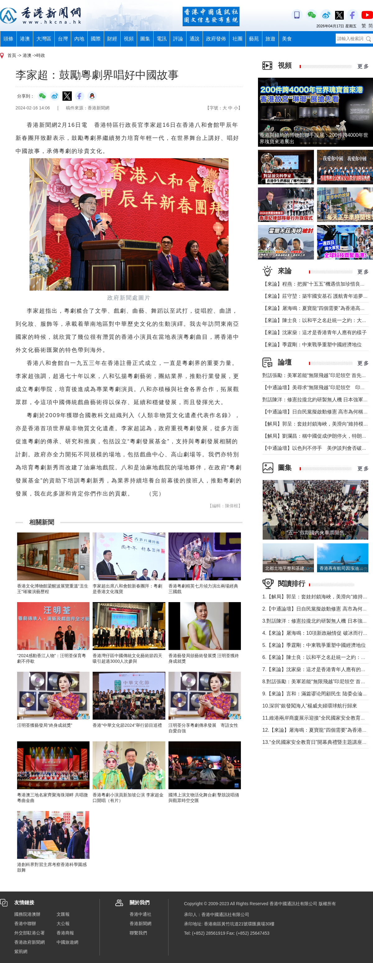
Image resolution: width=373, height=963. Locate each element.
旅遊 (270, 38)
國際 (96, 38)
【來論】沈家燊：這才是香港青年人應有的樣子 (314, 332)
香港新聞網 (140, 923)
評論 (178, 38)
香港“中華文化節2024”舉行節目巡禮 (127, 725)
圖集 (145, 38)
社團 (237, 38)
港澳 (25, 38)
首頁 (11, 55)
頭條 (8, 38)
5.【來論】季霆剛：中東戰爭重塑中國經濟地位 (314, 645)
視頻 (129, 38)
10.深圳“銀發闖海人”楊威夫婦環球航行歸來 (309, 705)
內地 (79, 38)
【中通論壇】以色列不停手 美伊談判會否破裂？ (317, 448)
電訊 (162, 38)
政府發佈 (216, 38)
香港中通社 (140, 914)
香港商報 (65, 932)
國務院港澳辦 (27, 914)
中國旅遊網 (67, 942)
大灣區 (43, 38)
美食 (287, 38)
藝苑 (254, 38)
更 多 (363, 66)
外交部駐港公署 (29, 932)
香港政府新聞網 (29, 942)
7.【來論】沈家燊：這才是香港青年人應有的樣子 (316, 669)
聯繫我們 (138, 932)
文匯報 (63, 914)
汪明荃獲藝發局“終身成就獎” (44, 725)
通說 (195, 38)
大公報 (63, 923)
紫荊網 (20, 951)
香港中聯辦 (25, 923)
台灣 (63, 38)
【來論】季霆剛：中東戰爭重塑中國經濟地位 (312, 344)
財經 (112, 38)
